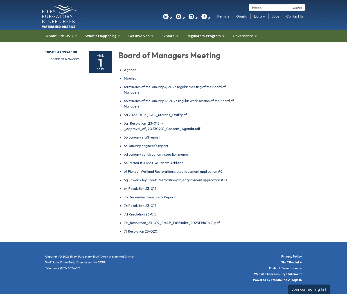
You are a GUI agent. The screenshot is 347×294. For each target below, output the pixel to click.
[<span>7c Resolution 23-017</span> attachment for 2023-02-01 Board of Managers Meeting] (140, 205)
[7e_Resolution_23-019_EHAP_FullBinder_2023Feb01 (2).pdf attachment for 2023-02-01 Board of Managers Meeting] (172, 222)
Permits (223, 16)
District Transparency (285, 268)
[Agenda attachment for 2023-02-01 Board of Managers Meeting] (130, 69)
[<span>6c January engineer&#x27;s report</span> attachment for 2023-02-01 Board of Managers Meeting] (146, 146)
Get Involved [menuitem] (139, 36)
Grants (241, 16)
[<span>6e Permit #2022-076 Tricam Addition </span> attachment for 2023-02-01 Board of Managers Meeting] (154, 163)
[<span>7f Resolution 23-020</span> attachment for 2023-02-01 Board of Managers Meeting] (140, 231)
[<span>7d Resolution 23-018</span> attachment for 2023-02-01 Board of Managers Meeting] (140, 214)
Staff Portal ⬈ (291, 262)
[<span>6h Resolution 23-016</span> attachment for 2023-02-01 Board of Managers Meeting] (140, 188)
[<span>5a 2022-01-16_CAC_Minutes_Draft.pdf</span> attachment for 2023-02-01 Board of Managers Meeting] (155, 114)
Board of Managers (65, 59)
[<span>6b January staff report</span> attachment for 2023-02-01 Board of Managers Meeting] (142, 137)
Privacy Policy (291, 256)
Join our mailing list (309, 289)
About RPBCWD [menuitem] (59, 36)
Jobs (275, 16)
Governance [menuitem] (243, 36)
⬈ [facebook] (206, 18)
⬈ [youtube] (180, 18)
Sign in (297, 280)
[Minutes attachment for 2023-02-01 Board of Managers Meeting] (130, 78)
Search (297, 7)
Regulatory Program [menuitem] (204, 36)
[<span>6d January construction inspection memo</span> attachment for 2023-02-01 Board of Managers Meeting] (156, 154)
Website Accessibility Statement (278, 274)
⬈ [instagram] (193, 18)
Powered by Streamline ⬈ (271, 280)
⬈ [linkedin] (167, 18)
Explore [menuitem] (168, 36)
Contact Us (295, 16)
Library (259, 16)
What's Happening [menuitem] (100, 36)
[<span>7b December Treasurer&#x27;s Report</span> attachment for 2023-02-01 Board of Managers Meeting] (149, 197)
